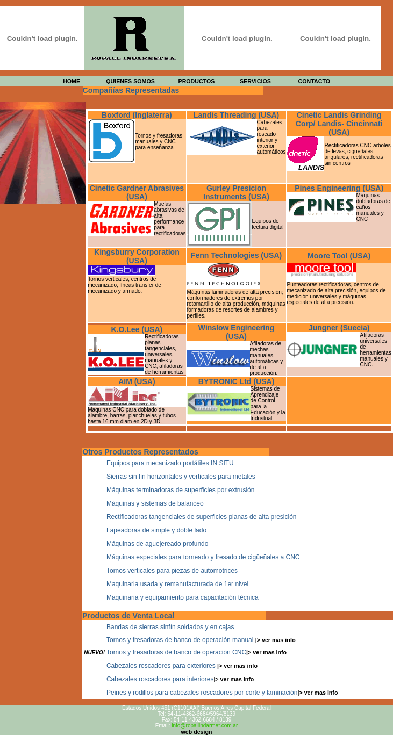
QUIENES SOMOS (130, 81)
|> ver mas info (275, 640)
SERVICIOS (255, 81)
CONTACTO (314, 81)
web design (196, 732)
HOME (71, 81)
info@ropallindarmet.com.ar (205, 726)
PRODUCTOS (196, 81)
